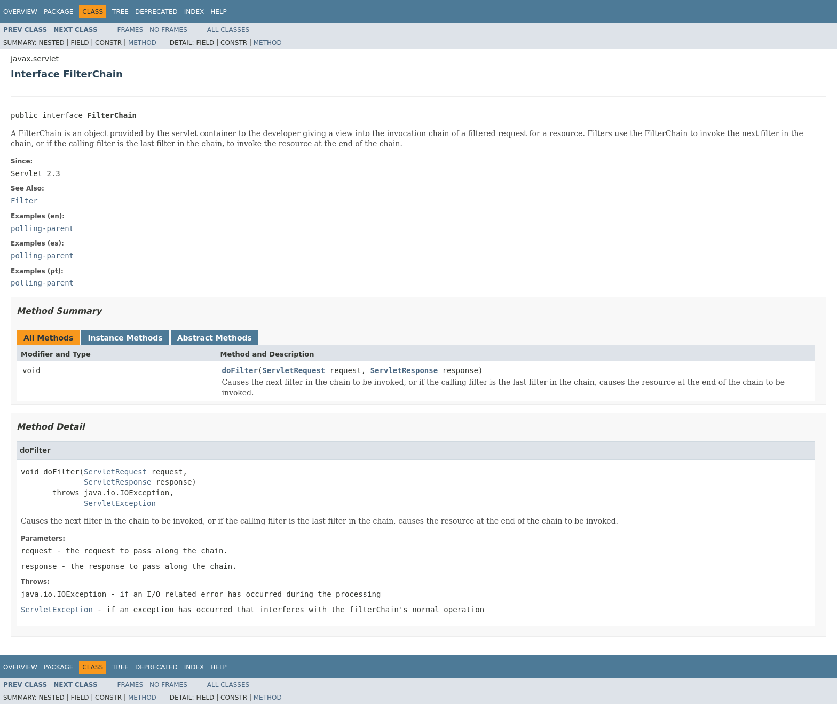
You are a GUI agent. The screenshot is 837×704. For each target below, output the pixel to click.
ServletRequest (293, 370)
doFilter (240, 370)
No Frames (168, 30)
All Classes (228, 30)
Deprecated (156, 11)
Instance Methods (125, 338)
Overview (20, 11)
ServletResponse (404, 370)
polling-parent (42, 228)
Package (58, 11)
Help (218, 11)
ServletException (120, 503)
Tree (120, 11)
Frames (130, 30)
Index (194, 11)
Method (142, 42)
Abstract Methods (214, 338)
